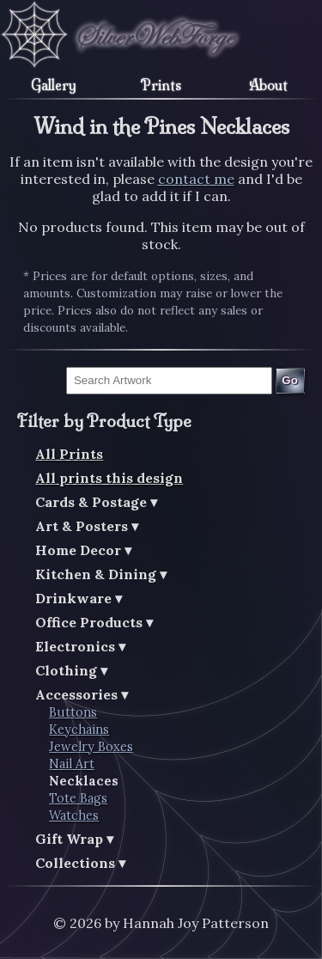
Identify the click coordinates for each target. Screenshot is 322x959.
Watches (74, 815)
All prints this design (109, 477)
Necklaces (83, 781)
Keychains (79, 729)
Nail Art (71, 764)
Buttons (73, 712)
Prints (161, 85)
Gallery (53, 85)
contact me (196, 178)
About (268, 85)
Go (290, 380)
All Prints (69, 453)
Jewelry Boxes (91, 746)
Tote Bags (78, 798)
